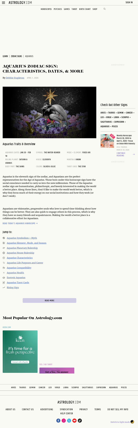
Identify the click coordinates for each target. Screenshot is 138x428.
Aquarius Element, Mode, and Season (26, 243)
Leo (102, 117)
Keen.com (7, 327)
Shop (95, 9)
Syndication (66, 409)
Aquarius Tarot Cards (18, 282)
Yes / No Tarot (45, 364)
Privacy (84, 409)
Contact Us (28, 409)
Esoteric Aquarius (16, 277)
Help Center (66, 413)
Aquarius (105, 126)
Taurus (111, 113)
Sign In (129, 2)
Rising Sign (13, 287)
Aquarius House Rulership (20, 252)
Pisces (115, 126)
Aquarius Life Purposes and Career (25, 262)
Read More (49, 300)
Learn (5, 56)
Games (67, 9)
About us (10, 409)
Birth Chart (85, 9)
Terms (98, 409)
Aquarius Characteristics (20, 257)
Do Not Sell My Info (118, 409)
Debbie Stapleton (15, 77)
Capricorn (119, 122)
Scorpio (125, 117)
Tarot (74, 9)
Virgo (108, 117)
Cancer (129, 113)
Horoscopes (46, 9)
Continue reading (126, 154)
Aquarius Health (15, 272)
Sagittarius (106, 122)
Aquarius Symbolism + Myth (22, 238)
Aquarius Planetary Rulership (22, 248)
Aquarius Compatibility (19, 267)
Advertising (46, 409)
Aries (103, 113)
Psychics (58, 9)
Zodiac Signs (16, 56)
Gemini (120, 113)
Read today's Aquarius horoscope (20, 223)
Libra (116, 117)
